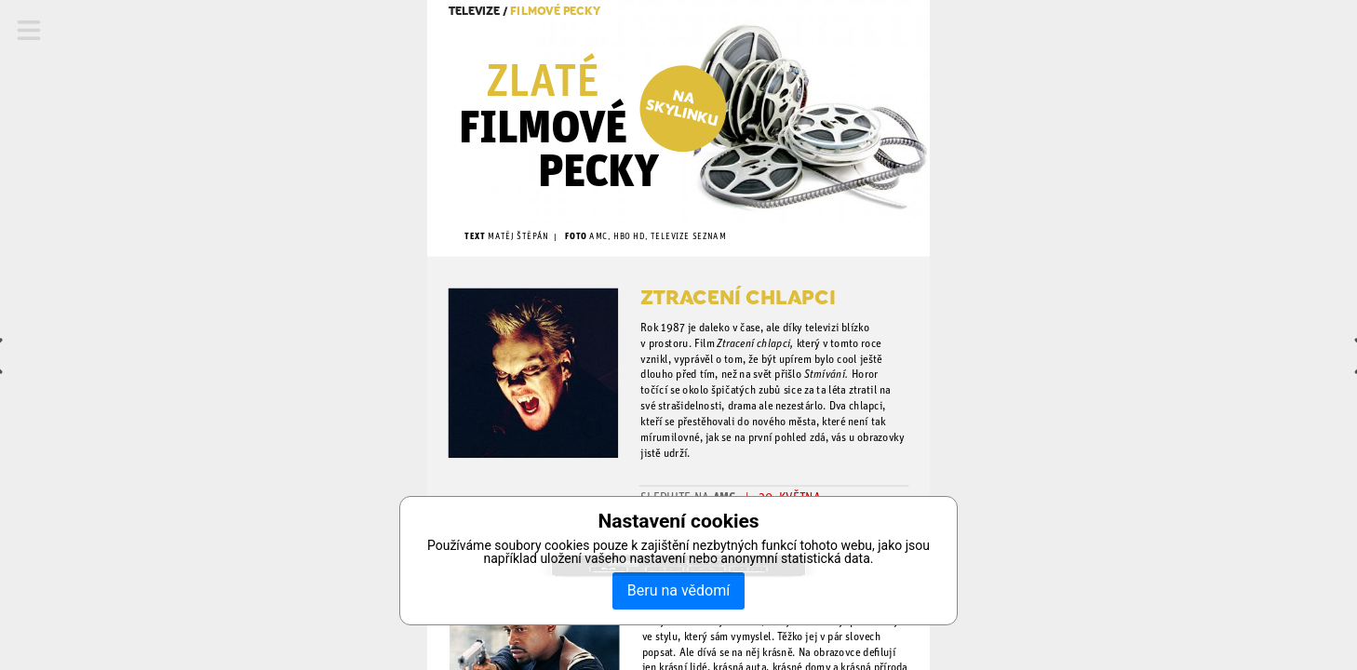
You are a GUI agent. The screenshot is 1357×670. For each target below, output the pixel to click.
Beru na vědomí (678, 590)
